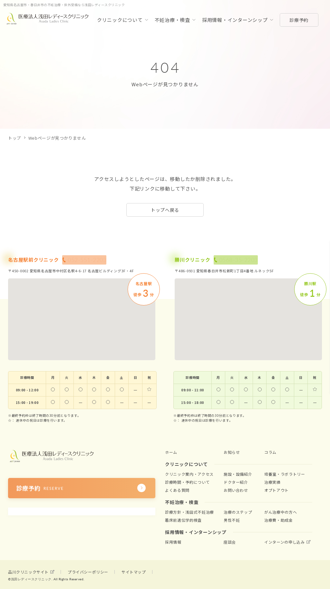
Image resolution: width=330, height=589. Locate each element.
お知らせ (231, 451)
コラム (270, 451)
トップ (14, 138)
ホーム (170, 451)
